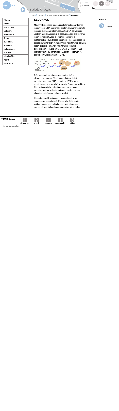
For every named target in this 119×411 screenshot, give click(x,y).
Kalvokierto (9, 35)
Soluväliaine (9, 49)
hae (93, 8)
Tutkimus (42, 15)
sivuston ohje (60, 122)
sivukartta (24, 122)
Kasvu (6, 60)
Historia (7, 24)
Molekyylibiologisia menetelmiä (59, 15)
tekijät (72, 122)
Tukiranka (8, 42)
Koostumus (9, 27)
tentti (36, 122)
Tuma (6, 38)
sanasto (48, 122)
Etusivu (33, 15)
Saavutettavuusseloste (11, 126)
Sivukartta (8, 63)
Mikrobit (7, 53)
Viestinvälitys (9, 56)
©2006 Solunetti (8, 119)
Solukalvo (8, 31)
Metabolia (8, 45)
